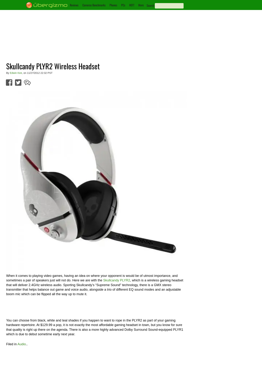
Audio (21, 344)
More (141, 5)
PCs (123, 5)
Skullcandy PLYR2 (116, 280)
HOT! (131, 5)
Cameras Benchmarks (94, 5)
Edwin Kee (16, 72)
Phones (113, 5)
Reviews (74, 5)
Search (150, 5)
